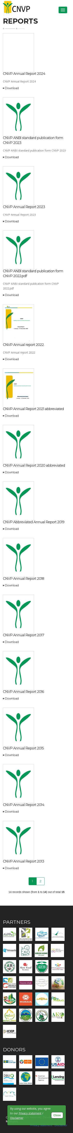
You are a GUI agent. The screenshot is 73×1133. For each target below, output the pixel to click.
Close (57, 1115)
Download (12, 88)
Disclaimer (61, 1125)
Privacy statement (41, 1125)
